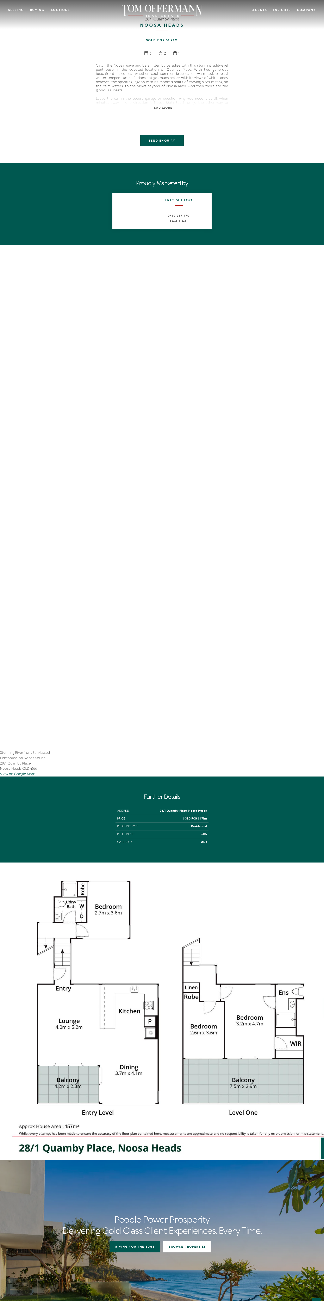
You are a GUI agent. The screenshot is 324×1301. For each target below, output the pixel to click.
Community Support (286, 1198)
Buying (37, 10)
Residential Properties (200, 1188)
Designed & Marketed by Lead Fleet (289, 1266)
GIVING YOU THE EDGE (135, 1095)
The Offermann (242, 1188)
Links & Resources (284, 1203)
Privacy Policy (42, 1266)
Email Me (178, 221)
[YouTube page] (30, 1236)
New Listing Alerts (198, 1203)
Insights (282, 10)
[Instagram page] (24, 1236)
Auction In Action (155, 1198)
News (235, 1198)
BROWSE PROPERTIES (187, 1095)
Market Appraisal (154, 1208)
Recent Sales (151, 1203)
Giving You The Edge (156, 1188)
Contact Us (280, 1193)
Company (306, 10)
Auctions (60, 10)
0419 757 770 (178, 215)
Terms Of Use (24, 1266)
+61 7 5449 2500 (29, 1212)
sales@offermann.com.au (35, 1206)
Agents (259, 10)
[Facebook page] (18, 1236)
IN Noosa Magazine (244, 1193)
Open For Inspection (199, 1198)
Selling (16, 10)
